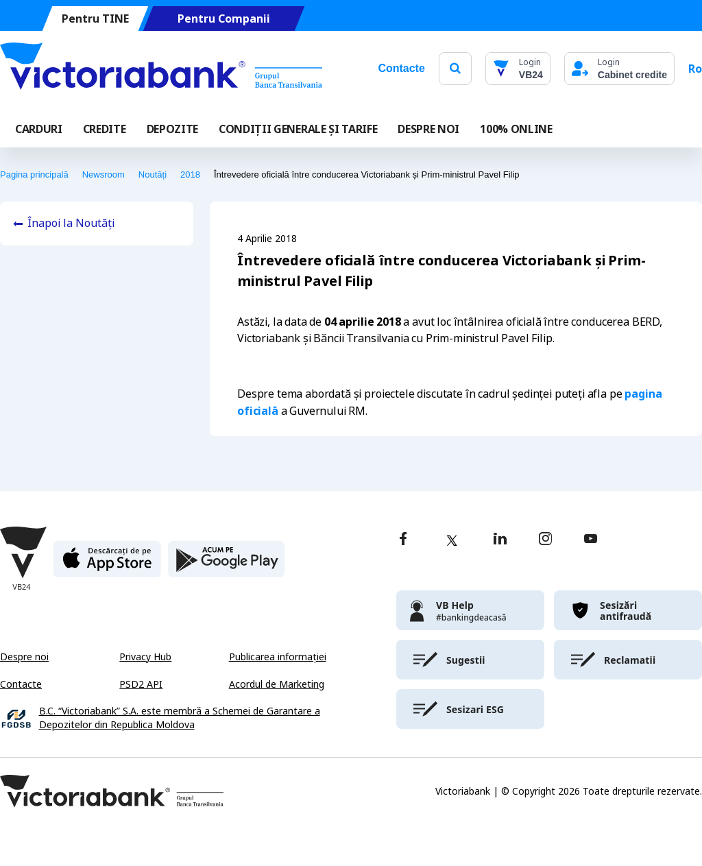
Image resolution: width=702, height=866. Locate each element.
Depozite (172, 129)
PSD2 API (140, 684)
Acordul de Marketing (276, 684)
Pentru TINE (95, 18)
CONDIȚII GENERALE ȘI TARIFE (298, 129)
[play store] (226, 564)
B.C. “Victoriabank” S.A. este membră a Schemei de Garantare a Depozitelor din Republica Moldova (179, 718)
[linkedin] (500, 540)
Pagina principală (34, 174)
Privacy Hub (145, 657)
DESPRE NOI (428, 129)
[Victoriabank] (161, 69)
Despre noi (24, 657)
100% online (516, 129)
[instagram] (545, 540)
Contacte (401, 68)
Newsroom (103, 174)
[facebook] (403, 540)
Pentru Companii (224, 18)
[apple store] (107, 564)
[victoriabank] (470, 610)
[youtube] (590, 540)
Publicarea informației (277, 657)
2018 (190, 174)
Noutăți (152, 174)
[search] (455, 68)
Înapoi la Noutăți (70, 223)
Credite (104, 129)
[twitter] (451, 540)
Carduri (38, 129)
